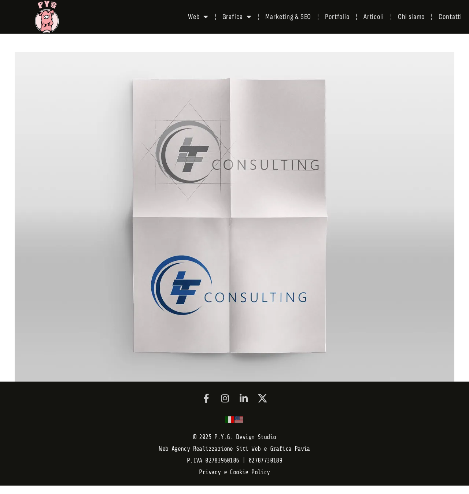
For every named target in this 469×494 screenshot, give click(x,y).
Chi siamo (411, 15)
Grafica (237, 15)
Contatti (450, 15)
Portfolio (337, 15)
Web (198, 15)
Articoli (373, 15)
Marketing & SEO (288, 15)
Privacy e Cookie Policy (234, 472)
